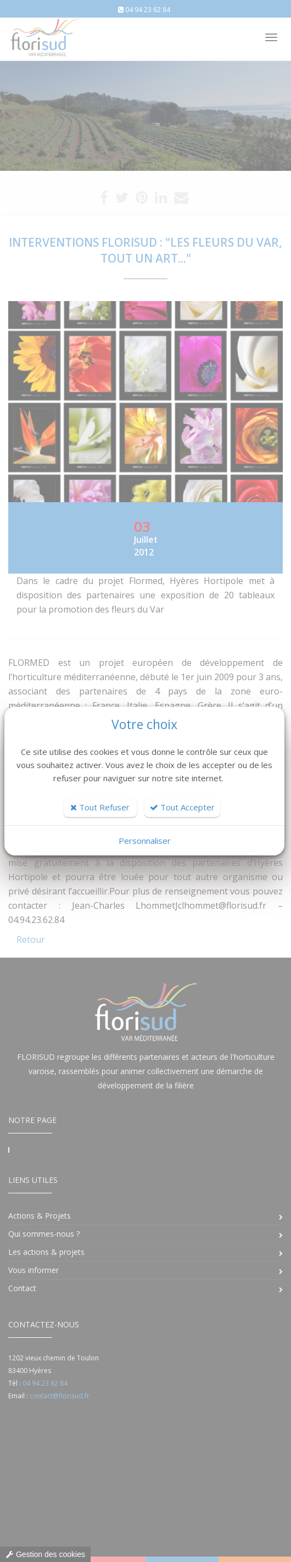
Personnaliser (145, 840)
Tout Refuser (100, 807)
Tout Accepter (182, 807)
